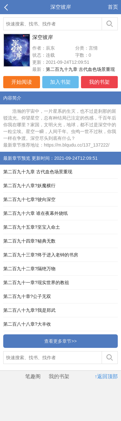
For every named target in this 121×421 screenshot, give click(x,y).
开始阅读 (21, 82)
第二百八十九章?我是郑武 (29, 310)
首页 (113, 7)
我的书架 (99, 82)
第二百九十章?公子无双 (27, 296)
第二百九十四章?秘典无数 (29, 241)
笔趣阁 (33, 376)
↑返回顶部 (106, 376)
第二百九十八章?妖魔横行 (29, 185)
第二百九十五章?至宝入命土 (31, 227)
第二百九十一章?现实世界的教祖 (36, 282)
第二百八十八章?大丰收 (27, 324)
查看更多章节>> (60, 341)
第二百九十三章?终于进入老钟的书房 (40, 254)
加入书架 (60, 82)
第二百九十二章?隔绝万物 (29, 268)
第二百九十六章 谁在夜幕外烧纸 (35, 213)
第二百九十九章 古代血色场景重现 (80, 69)
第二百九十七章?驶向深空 (29, 199)
